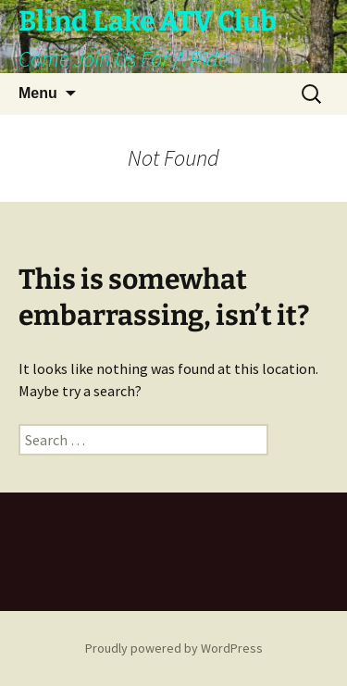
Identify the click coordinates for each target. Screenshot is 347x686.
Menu (38, 93)
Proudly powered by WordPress (174, 648)
